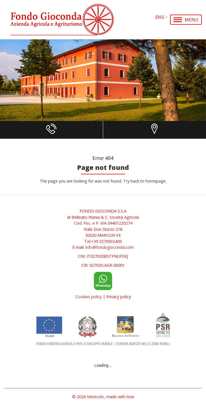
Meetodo (95, 396)
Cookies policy (88, 296)
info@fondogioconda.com (109, 247)
